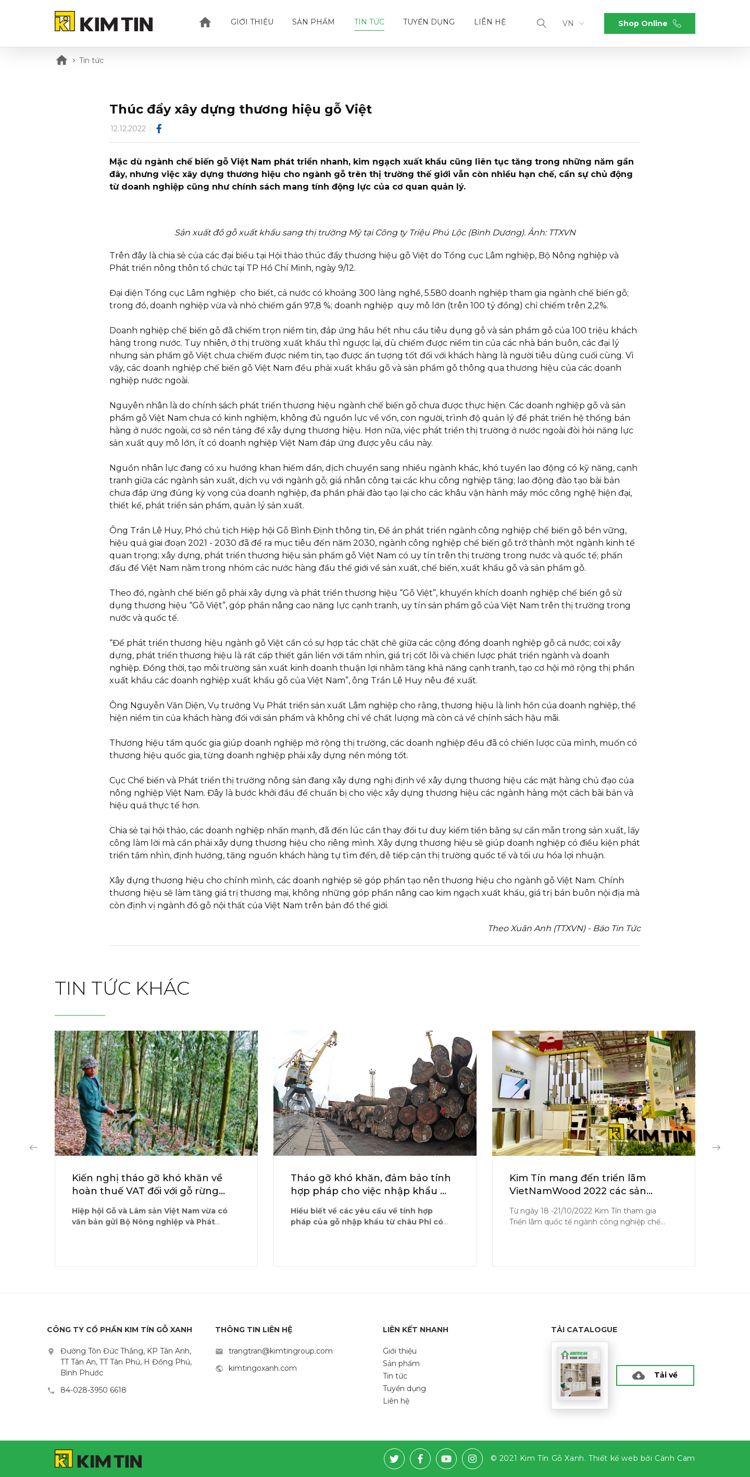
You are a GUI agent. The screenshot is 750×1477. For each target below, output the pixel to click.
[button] (34, 1148)
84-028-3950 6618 (93, 1390)
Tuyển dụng (429, 22)
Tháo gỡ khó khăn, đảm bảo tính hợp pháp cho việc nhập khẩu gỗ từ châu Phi (372, 1185)
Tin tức (369, 22)
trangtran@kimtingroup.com (281, 1351)
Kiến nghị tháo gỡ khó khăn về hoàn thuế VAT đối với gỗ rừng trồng (147, 1185)
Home (205, 23)
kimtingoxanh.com (263, 1368)
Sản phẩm (313, 22)
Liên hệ (490, 22)
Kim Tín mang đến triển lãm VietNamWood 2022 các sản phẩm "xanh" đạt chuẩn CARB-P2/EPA (584, 1185)
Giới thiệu (252, 22)
